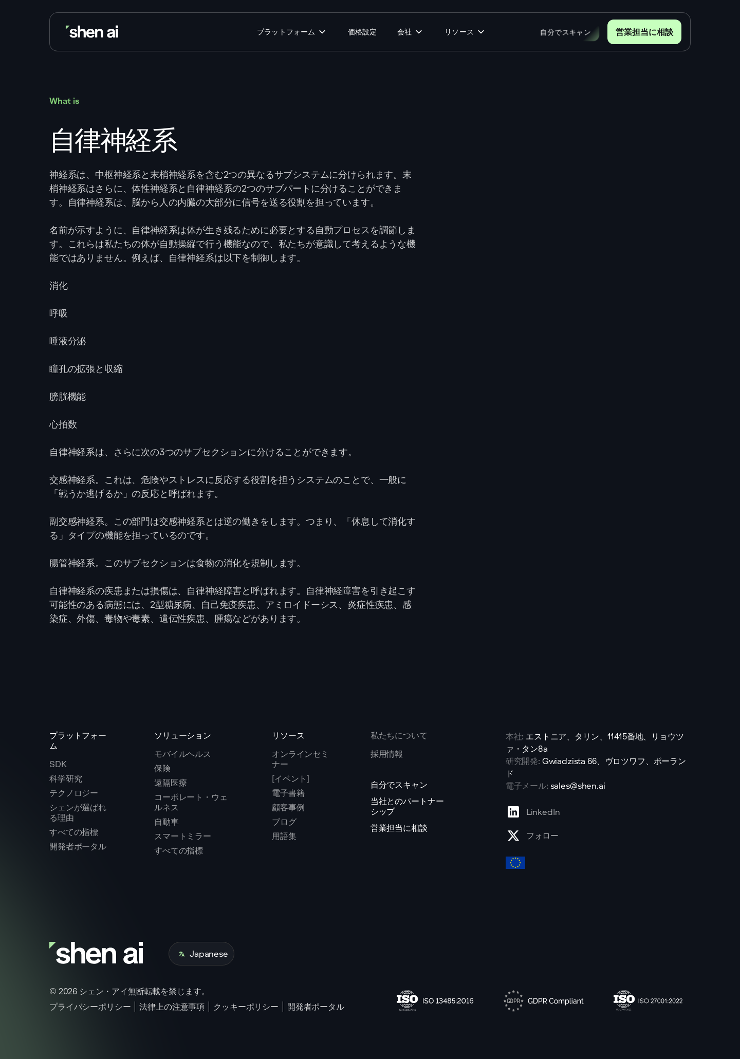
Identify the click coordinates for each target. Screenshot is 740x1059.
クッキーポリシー (246, 1006)
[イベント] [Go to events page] (290, 778)
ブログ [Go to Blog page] (284, 821)
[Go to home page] (93, 32)
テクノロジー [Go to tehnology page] (73, 793)
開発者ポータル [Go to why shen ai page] (77, 846)
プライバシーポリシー (90, 1006)
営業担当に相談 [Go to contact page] (644, 31)
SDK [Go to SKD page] (58, 764)
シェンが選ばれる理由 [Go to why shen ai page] (77, 812)
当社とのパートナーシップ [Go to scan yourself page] (407, 806)
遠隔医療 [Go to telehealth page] (170, 782)
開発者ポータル (315, 1006)
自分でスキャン (565, 31)
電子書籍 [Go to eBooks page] (288, 793)
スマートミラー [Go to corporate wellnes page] (182, 836)
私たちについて (399, 735)
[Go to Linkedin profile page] (533, 812)
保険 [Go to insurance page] (162, 768)
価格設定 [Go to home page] (362, 31)
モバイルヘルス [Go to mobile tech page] (182, 754)
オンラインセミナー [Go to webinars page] (300, 759)
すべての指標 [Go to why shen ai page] (73, 832)
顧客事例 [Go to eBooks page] (288, 807)
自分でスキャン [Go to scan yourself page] (399, 784)
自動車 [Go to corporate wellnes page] (166, 821)
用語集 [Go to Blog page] (284, 836)
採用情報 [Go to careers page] (387, 754)
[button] (292, 32)
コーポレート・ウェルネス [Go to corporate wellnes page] (191, 802)
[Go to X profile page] (533, 835)
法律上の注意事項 (172, 1006)
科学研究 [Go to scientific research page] (65, 778)
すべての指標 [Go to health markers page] (178, 850)
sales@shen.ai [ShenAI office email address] (577, 785)
